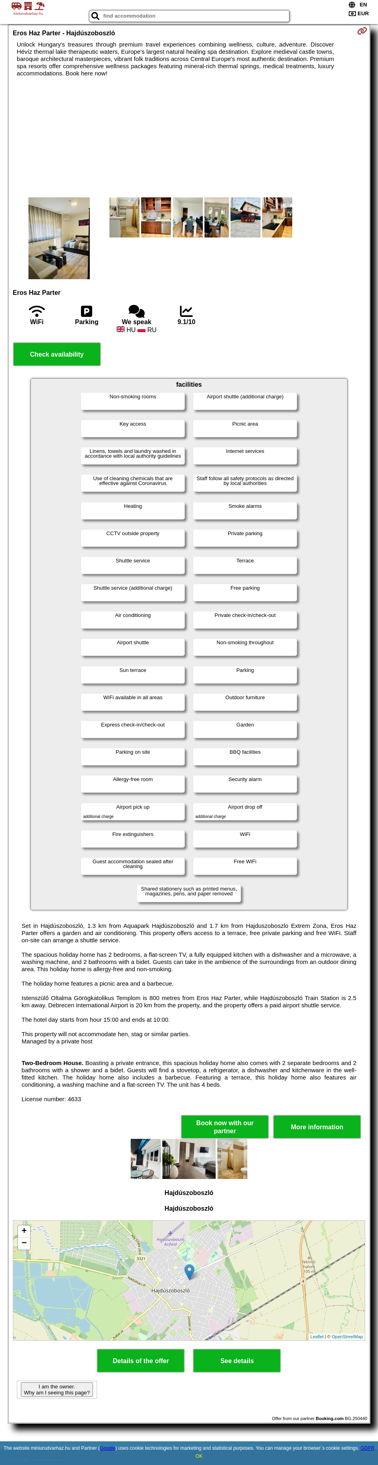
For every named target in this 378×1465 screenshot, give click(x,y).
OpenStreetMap (347, 1336)
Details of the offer (141, 1360)
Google (107, 1448)
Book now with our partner (225, 1127)
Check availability (57, 354)
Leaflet (316, 1336)
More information (317, 1127)
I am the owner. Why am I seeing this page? (57, 1390)
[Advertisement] (189, 137)
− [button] (24, 1244)
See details (237, 1360)
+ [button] (24, 1232)
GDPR (367, 1448)
